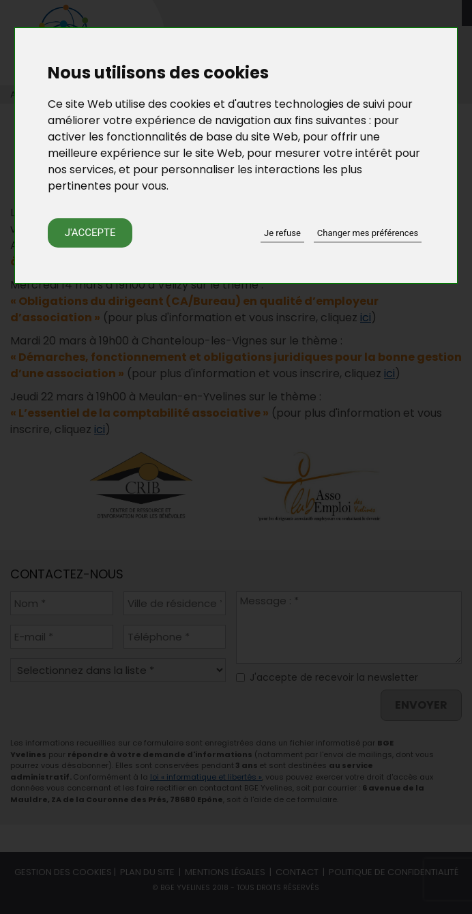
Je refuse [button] (282, 233)
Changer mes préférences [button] (367, 233)
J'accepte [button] (90, 232)
